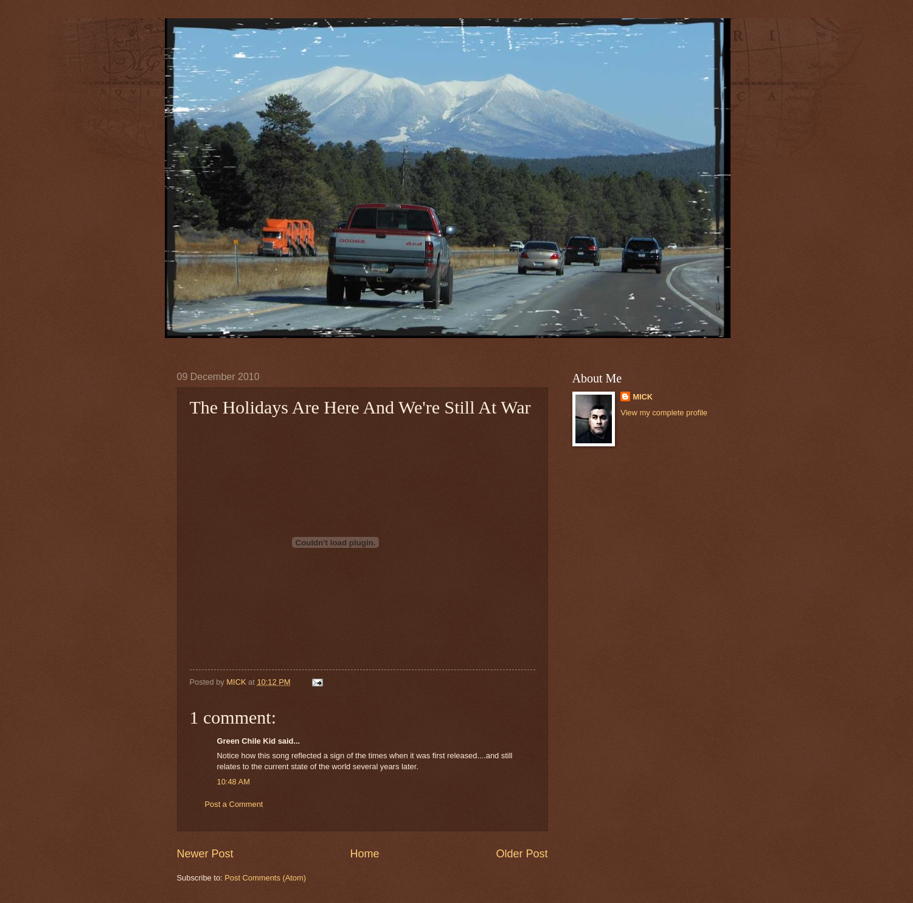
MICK (643, 396)
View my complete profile (663, 412)
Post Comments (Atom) (265, 877)
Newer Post (205, 854)
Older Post (521, 854)
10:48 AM (233, 781)
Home (364, 854)
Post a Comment (234, 804)
